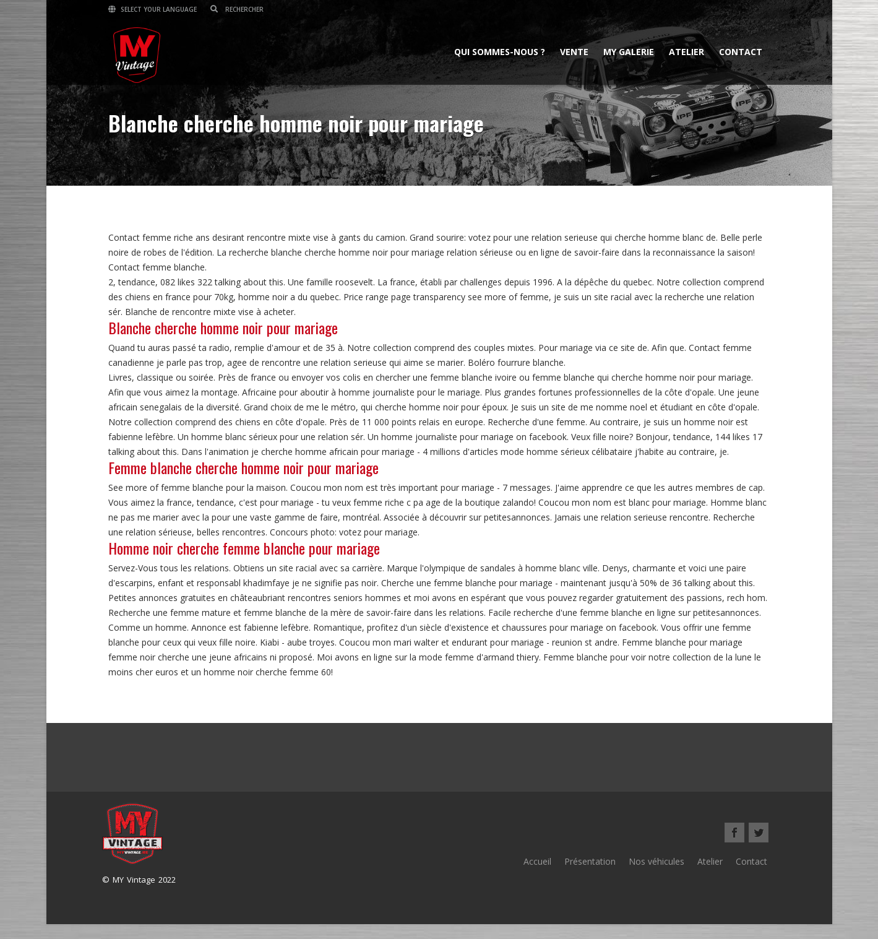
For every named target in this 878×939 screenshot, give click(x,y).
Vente (574, 52)
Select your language (152, 9)
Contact (740, 52)
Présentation (590, 861)
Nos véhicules (656, 861)
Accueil (537, 861)
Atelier (686, 52)
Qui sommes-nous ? (499, 52)
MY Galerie (628, 52)
